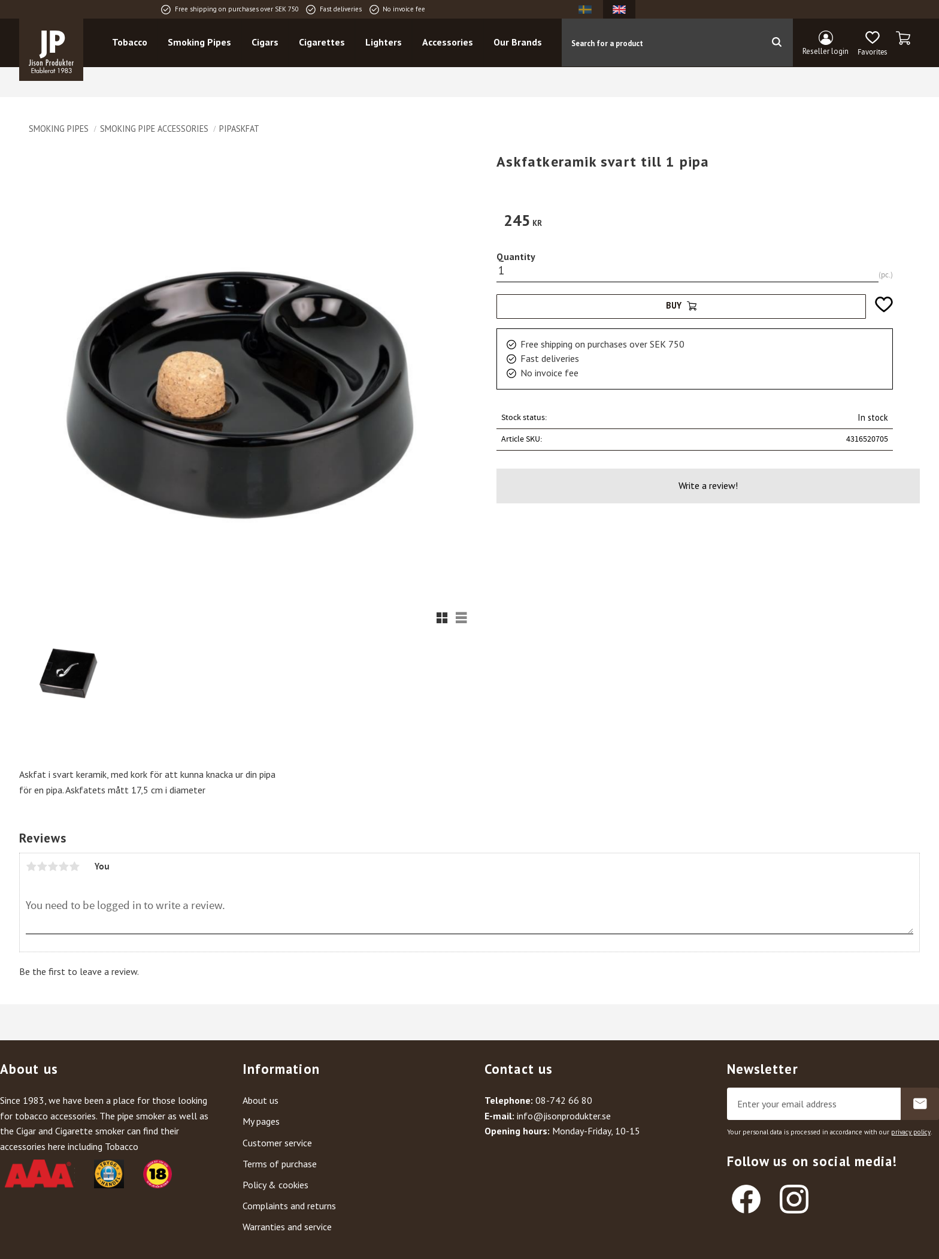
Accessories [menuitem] (448, 43)
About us (260, 1100)
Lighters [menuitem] (384, 43)
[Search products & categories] (661, 43)
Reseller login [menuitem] (825, 51)
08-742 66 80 (563, 1100)
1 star (31, 866)
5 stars (74, 866)
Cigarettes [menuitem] (322, 43)
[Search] (776, 43)
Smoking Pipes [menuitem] (200, 43)
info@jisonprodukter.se (564, 1116)
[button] (872, 43)
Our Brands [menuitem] (518, 43)
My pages (261, 1121)
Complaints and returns (289, 1206)
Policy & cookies (275, 1185)
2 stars (42, 866)
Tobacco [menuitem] (130, 43)
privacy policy (911, 1132)
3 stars (52, 866)
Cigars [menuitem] (265, 43)
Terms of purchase (280, 1164)
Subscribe (920, 1104)
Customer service (277, 1143)
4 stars (63, 866)
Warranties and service (287, 1227)
